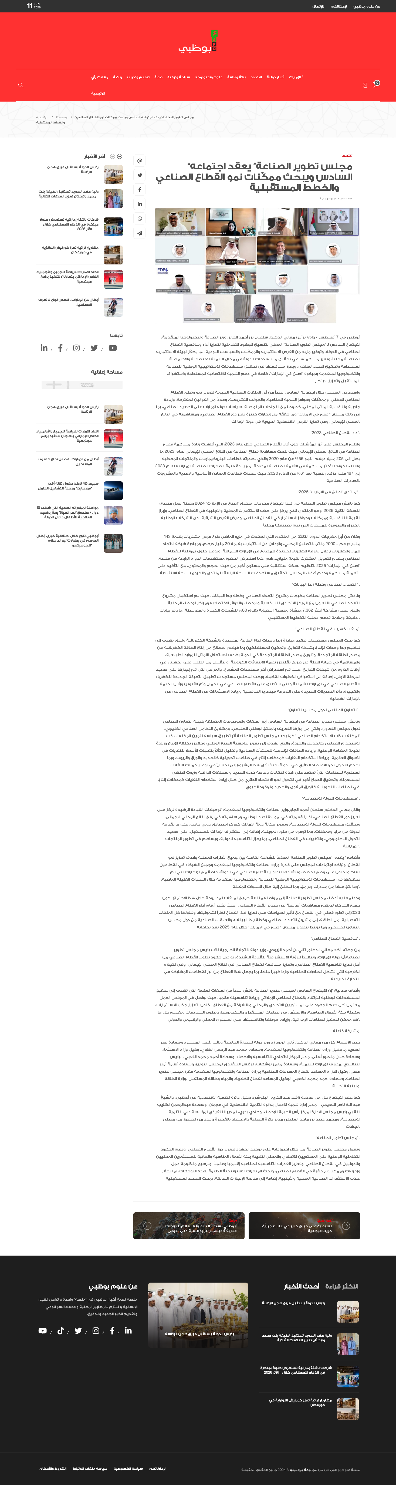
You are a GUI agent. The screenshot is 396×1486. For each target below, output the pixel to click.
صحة (158, 77)
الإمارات (295, 77)
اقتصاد (256, 77)
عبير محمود (331, 198)
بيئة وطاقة (236, 77)
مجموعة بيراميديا (303, 1470)
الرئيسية (98, 93)
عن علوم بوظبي (366, 6)
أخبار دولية (275, 77)
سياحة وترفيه (178, 77)
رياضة (117, 77)
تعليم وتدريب (138, 77)
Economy (61, 117)
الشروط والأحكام (52, 1469)
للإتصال (318, 6)
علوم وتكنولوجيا (208, 77)
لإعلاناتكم (339, 6)
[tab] (301, 1287)
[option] (79, 241)
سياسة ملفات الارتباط (90, 1469)
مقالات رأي (99, 77)
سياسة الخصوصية (128, 1469)
